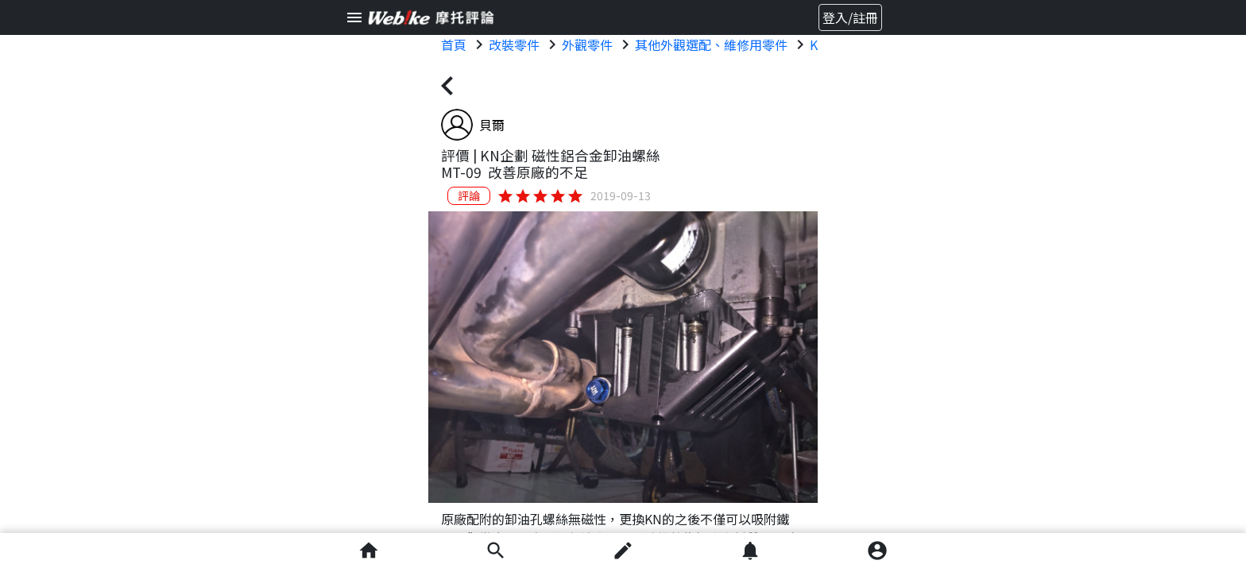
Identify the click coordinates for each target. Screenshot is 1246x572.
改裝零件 (514, 44)
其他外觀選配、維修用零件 (711, 44)
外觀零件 (587, 44)
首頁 (453, 44)
